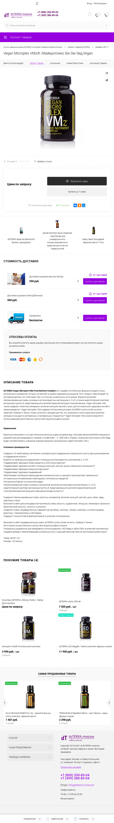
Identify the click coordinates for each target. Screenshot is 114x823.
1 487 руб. (30, 721)
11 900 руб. (85, 653)
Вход (89, 3)
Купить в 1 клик (77, 191)
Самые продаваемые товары (57, 674)
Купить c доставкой (95, 282)
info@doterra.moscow (81, 785)
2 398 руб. (84, 721)
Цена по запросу (19, 184)
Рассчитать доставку (40, 205)
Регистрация (100, 3)
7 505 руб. (85, 608)
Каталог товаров (17, 37)
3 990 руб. (28, 653)
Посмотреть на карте (71, 767)
